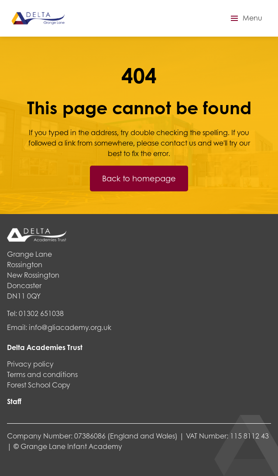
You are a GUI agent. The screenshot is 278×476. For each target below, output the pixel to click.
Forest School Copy (38, 385)
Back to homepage (139, 178)
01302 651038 (41, 313)
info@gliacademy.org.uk (70, 327)
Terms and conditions (42, 374)
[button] (245, 18)
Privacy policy (30, 364)
